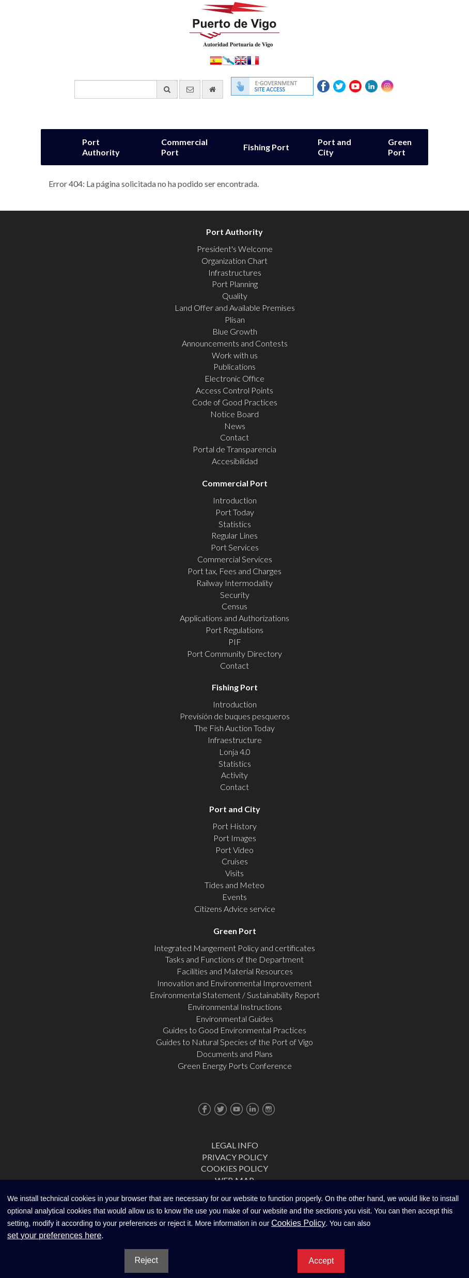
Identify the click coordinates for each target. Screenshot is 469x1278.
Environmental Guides (234, 1018)
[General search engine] (126, 89)
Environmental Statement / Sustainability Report (235, 995)
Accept (321, 1260)
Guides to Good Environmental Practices (234, 1030)
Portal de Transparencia (234, 449)
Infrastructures (234, 272)
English (240, 60)
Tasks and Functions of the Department (234, 959)
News (234, 426)
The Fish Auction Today (234, 728)
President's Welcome (235, 249)
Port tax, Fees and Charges (234, 571)
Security (234, 594)
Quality (234, 296)
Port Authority (101, 147)
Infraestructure (235, 740)
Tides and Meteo (234, 885)
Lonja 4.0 (235, 751)
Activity (234, 775)
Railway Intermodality (234, 583)
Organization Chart (234, 260)
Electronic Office (234, 378)
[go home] (212, 89)
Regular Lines (234, 535)
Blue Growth (234, 331)
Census (234, 606)
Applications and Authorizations (234, 618)
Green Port (400, 147)
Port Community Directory (234, 653)
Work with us (235, 355)
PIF (234, 641)
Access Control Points (234, 390)
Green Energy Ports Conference (235, 1065)
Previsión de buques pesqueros (235, 716)
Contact (234, 437)
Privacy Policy (235, 1157)
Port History (234, 826)
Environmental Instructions (234, 1007)
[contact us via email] (189, 89)
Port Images (234, 838)
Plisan (235, 319)
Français (253, 60)
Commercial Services (234, 559)
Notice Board (234, 414)
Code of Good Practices (234, 402)
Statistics (234, 524)
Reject (146, 1260)
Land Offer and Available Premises (235, 307)
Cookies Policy (234, 1168)
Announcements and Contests (235, 343)
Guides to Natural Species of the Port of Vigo (234, 1042)
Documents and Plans (234, 1054)
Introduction (235, 500)
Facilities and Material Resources (235, 971)
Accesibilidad (235, 461)
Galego (228, 60)
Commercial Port (184, 147)
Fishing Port (266, 147)
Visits (234, 873)
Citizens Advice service (234, 908)
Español (216, 60)
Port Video (234, 850)
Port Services (235, 547)
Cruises (235, 861)
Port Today (234, 512)
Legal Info (234, 1145)
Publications (234, 366)
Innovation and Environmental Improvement (234, 983)
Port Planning (235, 284)
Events (234, 897)
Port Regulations (234, 630)
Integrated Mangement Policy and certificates (234, 948)
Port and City (334, 147)
